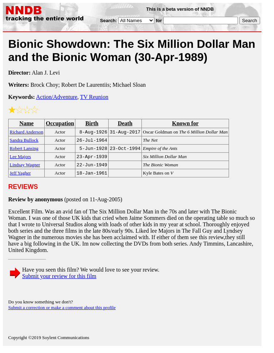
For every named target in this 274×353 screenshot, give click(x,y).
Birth (91, 123)
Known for (185, 123)
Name (26, 123)
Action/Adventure (57, 97)
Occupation (60, 123)
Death (125, 123)
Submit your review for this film (59, 280)
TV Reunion (94, 97)
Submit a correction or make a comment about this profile (62, 311)
